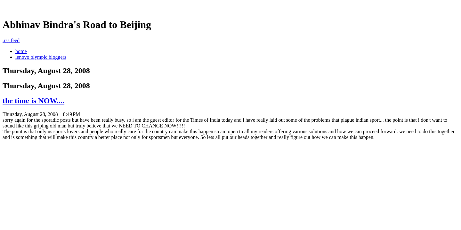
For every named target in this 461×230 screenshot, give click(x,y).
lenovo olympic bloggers (40, 57)
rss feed (11, 40)
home (21, 51)
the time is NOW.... (33, 100)
